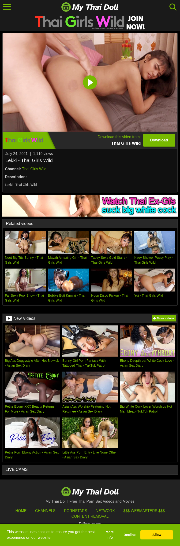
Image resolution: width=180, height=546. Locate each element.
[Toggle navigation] (7, 7)
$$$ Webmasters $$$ (144, 511)
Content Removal (90, 516)
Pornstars (75, 511)
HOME (20, 511)
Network (105, 511)
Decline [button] (129, 535)
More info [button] (110, 534)
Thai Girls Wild (34, 169)
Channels (45, 511)
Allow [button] (156, 535)
